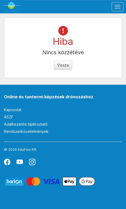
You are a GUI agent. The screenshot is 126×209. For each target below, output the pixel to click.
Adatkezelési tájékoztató (26, 124)
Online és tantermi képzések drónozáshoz (48, 96)
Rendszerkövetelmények (26, 131)
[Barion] (50, 181)
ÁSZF (8, 117)
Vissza (63, 65)
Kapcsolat (12, 109)
